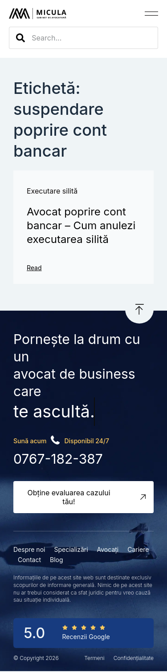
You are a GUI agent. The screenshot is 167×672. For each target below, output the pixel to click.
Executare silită (52, 190)
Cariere (138, 549)
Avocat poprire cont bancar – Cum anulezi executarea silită (81, 225)
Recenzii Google (86, 636)
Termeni (94, 658)
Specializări (71, 549)
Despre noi (29, 549)
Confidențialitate (134, 658)
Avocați (108, 549)
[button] (151, 14)
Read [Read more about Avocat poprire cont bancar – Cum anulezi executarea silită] (34, 267)
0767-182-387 (58, 459)
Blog (56, 559)
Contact (29, 559)
